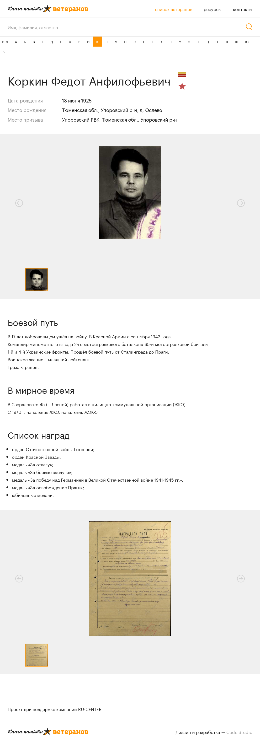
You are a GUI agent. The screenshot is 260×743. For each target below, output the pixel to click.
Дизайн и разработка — (213, 731)
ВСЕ (5, 41)
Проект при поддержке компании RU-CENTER (55, 708)
